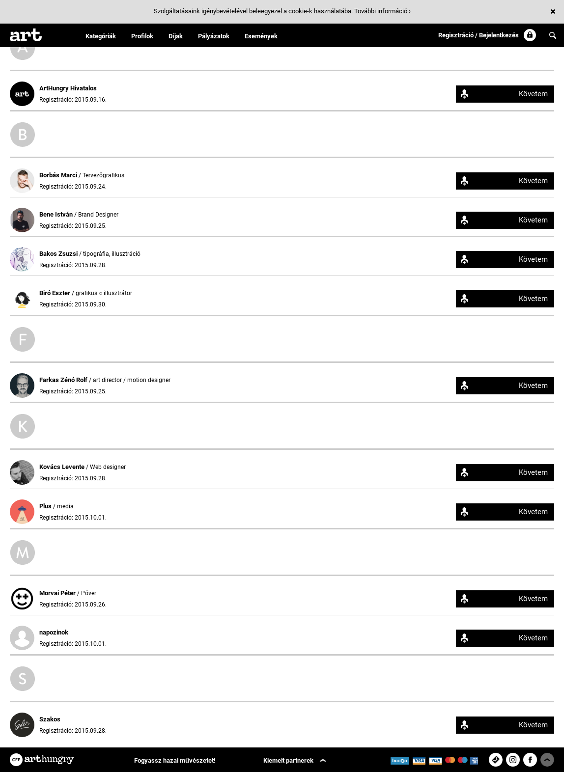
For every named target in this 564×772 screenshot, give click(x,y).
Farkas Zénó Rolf (64, 380)
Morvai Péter (58, 593)
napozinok (53, 632)
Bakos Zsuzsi (59, 253)
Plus (46, 506)
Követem (533, 93)
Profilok (142, 36)
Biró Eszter (55, 293)
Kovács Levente (62, 466)
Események (261, 36)
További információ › (382, 11)
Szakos (49, 719)
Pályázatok (213, 36)
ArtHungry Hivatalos (68, 88)
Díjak (176, 36)
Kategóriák (100, 36)
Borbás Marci (59, 175)
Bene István (56, 214)
